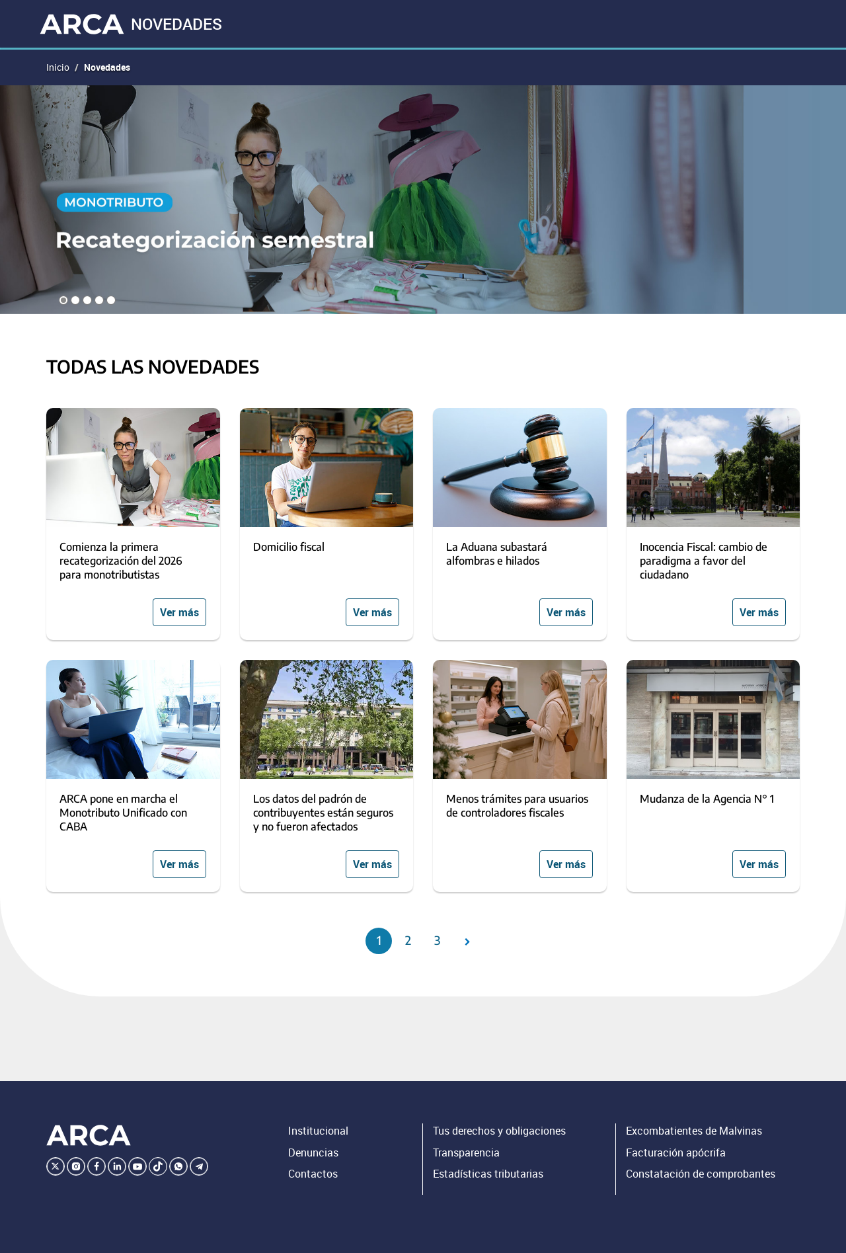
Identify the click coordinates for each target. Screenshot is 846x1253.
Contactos (313, 1173)
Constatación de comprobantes (700, 1173)
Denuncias (313, 1152)
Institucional (318, 1130)
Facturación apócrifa (676, 1152)
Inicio (57, 67)
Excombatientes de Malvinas (694, 1130)
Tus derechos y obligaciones (499, 1130)
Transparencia (466, 1152)
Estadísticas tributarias (488, 1173)
